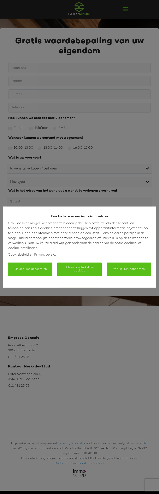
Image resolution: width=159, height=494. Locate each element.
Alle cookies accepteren (30, 269)
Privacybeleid (44, 255)
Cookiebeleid (18, 255)
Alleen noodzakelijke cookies (79, 269)
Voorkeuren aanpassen (129, 269)
